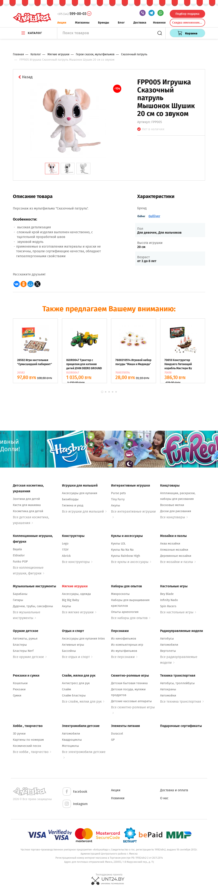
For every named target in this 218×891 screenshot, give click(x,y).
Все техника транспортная (182, 701)
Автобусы (167, 638)
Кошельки (20, 683)
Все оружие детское (30, 657)
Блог (121, 22)
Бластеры (20, 644)
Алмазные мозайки (174, 549)
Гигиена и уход (72, 505)
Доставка (139, 22)
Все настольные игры (178, 612)
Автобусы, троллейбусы (177, 683)
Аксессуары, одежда (76, 594)
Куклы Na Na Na (122, 549)
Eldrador (19, 555)
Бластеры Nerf (23, 651)
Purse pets (118, 493)
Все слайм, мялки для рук (83, 701)
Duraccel (117, 733)
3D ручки (19, 733)
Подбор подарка (187, 14)
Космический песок (27, 746)
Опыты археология (124, 612)
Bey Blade (167, 594)
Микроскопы (120, 594)
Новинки (159, 22)
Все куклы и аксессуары (131, 562)
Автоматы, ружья (25, 638)
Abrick (66, 556)
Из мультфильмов (124, 651)
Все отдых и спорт (77, 657)
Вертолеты (168, 651)
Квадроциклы (72, 740)
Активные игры (73, 644)
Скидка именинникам (187, 22)
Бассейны (69, 651)
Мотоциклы (70, 746)
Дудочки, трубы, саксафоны (33, 606)
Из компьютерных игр (127, 644)
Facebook (74, 791)
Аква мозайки (170, 543)
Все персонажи (124, 657)
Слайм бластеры (74, 695)
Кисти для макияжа (27, 505)
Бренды (103, 22)
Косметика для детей (28, 511)
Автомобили (169, 644)
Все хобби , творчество (32, 752)
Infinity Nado (169, 600)
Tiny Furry (118, 499)
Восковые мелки (172, 505)
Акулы (115, 505)
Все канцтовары (174, 517)
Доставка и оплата (174, 790)
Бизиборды (70, 499)
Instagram (75, 804)
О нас (164, 798)
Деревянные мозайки (175, 556)
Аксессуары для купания (79, 493)
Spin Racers (168, 606)
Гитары (18, 600)
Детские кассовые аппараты (131, 701)
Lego (65, 543)
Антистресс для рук (76, 683)
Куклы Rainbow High (125, 556)
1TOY (65, 549)
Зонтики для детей (26, 499)
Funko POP (20, 561)
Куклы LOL (118, 543)
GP (113, 740)
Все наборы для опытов (130, 618)
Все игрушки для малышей (84, 511)
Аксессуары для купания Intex (83, 638)
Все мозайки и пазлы (178, 562)
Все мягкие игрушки (79, 612)
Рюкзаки (19, 689)
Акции (61, 22)
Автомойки (168, 695)
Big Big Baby (70, 600)
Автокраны (168, 689)
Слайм (66, 689)
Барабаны (20, 594)
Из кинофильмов (123, 638)
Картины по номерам (28, 740)
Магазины (82, 22)
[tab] (52, 168)
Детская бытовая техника (129, 683)
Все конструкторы (77, 562)
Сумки (17, 695)
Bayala (17, 549)
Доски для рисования (175, 511)
